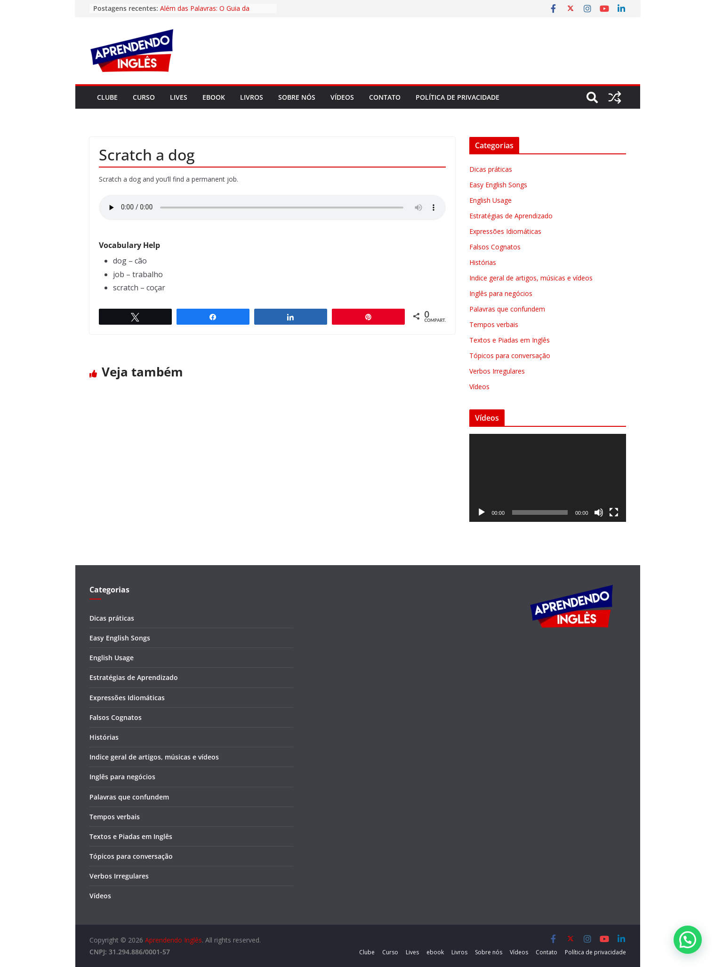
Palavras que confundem (507, 308)
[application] (547, 478)
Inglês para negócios (500, 293)
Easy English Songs (498, 184)
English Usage (490, 200)
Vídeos (342, 97)
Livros (251, 97)
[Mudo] (598, 512)
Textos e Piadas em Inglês (509, 340)
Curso (144, 97)
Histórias (482, 262)
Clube (107, 97)
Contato (385, 97)
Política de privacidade (457, 97)
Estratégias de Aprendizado (511, 215)
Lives (178, 97)
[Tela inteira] (614, 512)
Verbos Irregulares (497, 371)
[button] (688, 940)
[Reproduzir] (481, 512)
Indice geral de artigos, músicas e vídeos (531, 277)
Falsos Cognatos (495, 246)
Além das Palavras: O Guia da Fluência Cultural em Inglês (204, 13)
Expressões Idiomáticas (505, 231)
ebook (213, 97)
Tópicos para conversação (509, 355)
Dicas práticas (490, 169)
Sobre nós (296, 97)
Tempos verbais (493, 324)
